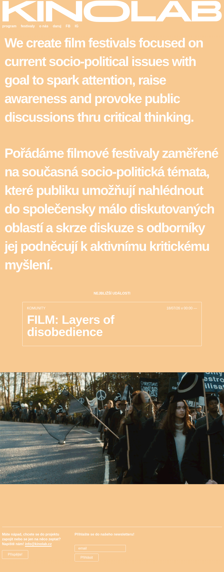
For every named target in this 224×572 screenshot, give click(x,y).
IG (77, 26)
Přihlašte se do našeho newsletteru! (104, 534)
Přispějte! (15, 554)
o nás (43, 26)
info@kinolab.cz (38, 544)
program (9, 26)
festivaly (28, 26)
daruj (57, 26)
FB (68, 26)
